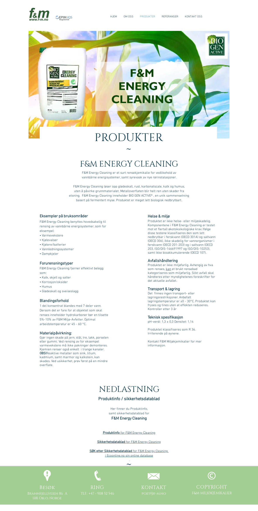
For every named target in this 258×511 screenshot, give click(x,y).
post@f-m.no (154, 493)
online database (141, 456)
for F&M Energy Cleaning (129, 433)
